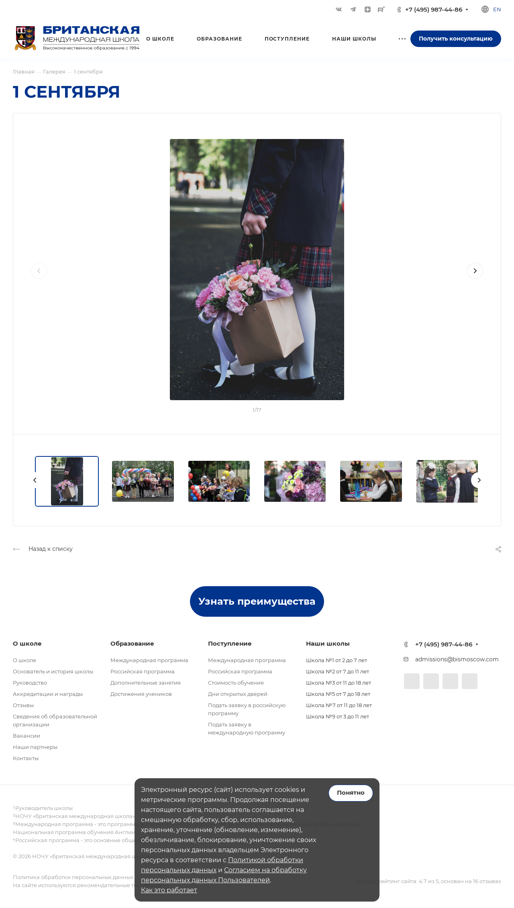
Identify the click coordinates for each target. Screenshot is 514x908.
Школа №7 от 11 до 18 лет (339, 705)
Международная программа (149, 660)
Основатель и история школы (53, 671)
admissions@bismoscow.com (457, 659)
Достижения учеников (141, 694)
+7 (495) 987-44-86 (433, 9)
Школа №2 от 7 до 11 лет (337, 671)
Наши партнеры (35, 747)
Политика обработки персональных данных (73, 877)
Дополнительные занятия (145, 682)
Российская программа (142, 671)
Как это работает (169, 890)
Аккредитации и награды (48, 694)
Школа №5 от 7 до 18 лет (338, 694)
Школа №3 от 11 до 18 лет (338, 682)
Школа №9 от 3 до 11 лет (337, 716)
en (497, 9)
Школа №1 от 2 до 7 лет (336, 660)
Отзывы (23, 705)
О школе (24, 660)
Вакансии (26, 735)
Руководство (30, 682)
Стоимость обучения (236, 682)
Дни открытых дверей (237, 694)
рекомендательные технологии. (120, 885)
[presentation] (39, 279)
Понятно (351, 792)
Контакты (26, 758)
